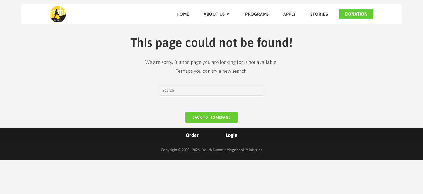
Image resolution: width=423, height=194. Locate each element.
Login (231, 135)
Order (192, 135)
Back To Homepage (211, 117)
